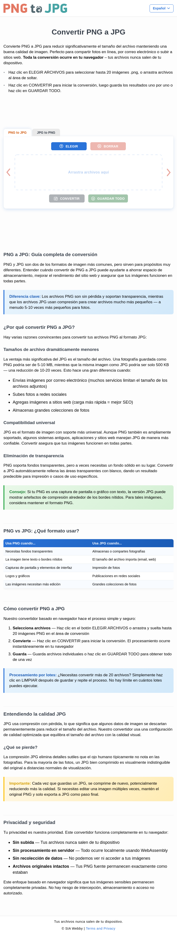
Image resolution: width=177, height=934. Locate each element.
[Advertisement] (88, 111)
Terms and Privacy (100, 928)
